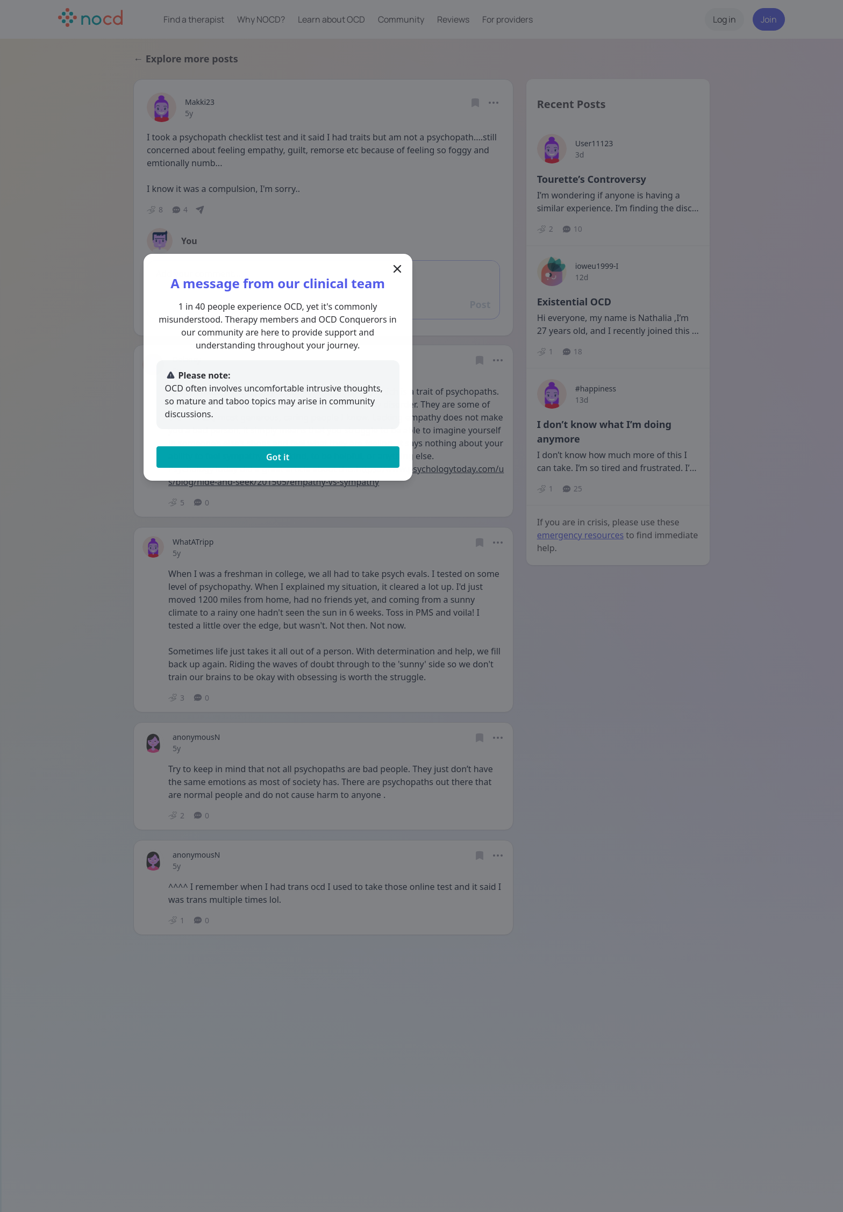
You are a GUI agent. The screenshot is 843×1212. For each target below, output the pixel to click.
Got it (421, 454)
